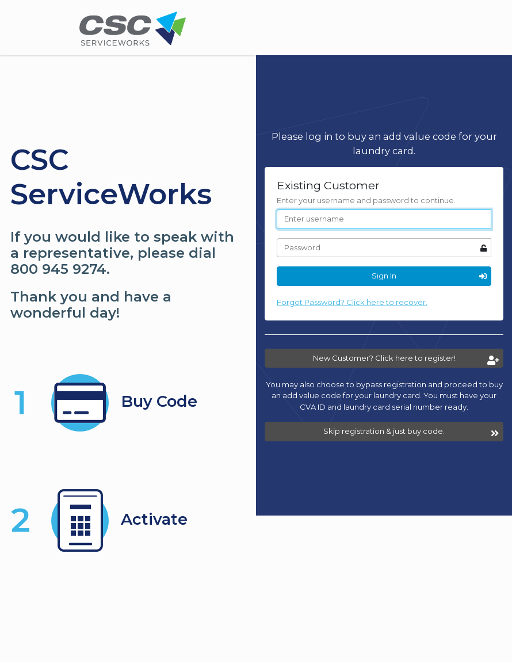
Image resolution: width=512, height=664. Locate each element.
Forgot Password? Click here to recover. (352, 302)
